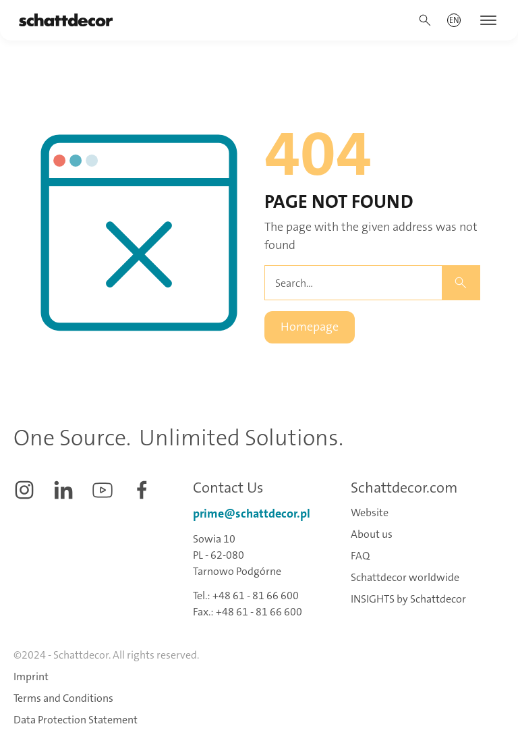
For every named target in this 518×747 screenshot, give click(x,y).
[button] (454, 20)
